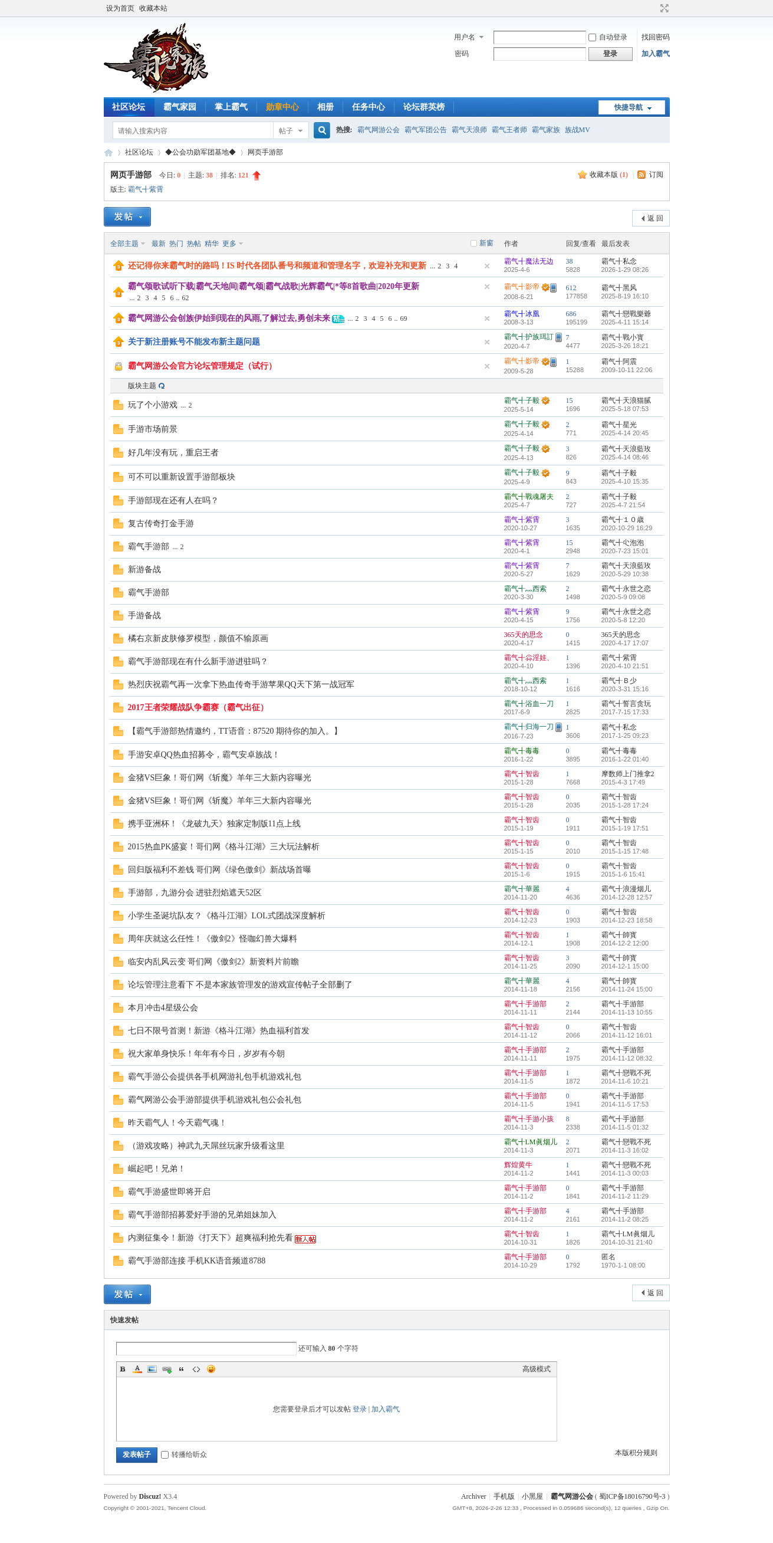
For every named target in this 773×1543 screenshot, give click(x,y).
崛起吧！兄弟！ (157, 1168)
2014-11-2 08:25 (625, 1219)
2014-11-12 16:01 (627, 1035)
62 (185, 298)
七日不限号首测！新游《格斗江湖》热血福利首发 (219, 1030)
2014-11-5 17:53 (625, 1104)
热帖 (194, 243)
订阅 (656, 174)
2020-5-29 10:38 (625, 573)
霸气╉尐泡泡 (622, 543)
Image (152, 1369)
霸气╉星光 (619, 425)
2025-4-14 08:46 (625, 457)
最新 (159, 243)
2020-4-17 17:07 (625, 642)
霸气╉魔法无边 (529, 261)
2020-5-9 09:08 (623, 596)
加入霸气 (656, 54)
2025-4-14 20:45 (625, 432)
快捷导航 (628, 107)
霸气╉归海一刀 (529, 727)
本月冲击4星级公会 (163, 1007)
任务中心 (368, 107)
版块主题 (142, 386)
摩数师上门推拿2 (627, 774)
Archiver (473, 1496)
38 (569, 261)
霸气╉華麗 (522, 889)
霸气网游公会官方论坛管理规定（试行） (202, 366)
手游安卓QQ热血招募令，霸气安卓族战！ (204, 754)
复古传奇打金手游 (161, 523)
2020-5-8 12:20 (623, 619)
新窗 (486, 243)
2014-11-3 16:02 (625, 1150)
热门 (176, 243)
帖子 (286, 131)
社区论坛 (128, 107)
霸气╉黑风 (619, 288)
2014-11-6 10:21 (625, 1081)
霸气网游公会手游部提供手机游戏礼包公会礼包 (214, 1099)
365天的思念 (523, 635)
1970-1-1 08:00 (623, 1265)
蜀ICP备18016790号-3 (632, 1496)
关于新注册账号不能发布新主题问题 (194, 341)
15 (569, 400)
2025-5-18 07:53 (625, 408)
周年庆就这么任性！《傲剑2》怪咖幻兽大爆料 (212, 938)
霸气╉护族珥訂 (529, 337)
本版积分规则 (636, 1453)
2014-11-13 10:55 (627, 1012)
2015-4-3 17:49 (623, 782)
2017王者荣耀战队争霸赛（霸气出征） (198, 707)
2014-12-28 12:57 (627, 897)
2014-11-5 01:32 (625, 1127)
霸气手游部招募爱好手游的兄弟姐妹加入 (202, 1214)
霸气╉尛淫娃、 (529, 658)
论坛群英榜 (424, 107)
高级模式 (536, 1369)
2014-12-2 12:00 (625, 943)
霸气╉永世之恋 (626, 589)
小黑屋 (532, 1496)
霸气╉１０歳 (622, 520)
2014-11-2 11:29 (625, 1196)
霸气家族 (546, 130)
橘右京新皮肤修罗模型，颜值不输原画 (198, 638)
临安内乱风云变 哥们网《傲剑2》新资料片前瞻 (214, 961)
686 (571, 314)
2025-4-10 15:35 (625, 481)
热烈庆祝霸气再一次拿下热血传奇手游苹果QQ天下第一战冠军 (241, 684)
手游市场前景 (152, 429)
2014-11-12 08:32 (627, 1058)
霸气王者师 (509, 130)
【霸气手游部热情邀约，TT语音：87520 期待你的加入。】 (235, 731)
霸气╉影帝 (522, 287)
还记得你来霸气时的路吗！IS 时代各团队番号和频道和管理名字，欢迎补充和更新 (277, 265)
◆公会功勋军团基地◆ (200, 152)
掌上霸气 (231, 107)
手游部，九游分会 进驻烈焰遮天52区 (195, 892)
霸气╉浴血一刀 (529, 704)
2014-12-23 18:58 (627, 920)
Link (167, 1369)
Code (196, 1369)
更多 (229, 243)
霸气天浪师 (469, 130)
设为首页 (120, 8)
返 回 (655, 218)
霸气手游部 (148, 546)
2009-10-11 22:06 (627, 369)
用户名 (464, 37)
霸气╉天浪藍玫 (626, 449)
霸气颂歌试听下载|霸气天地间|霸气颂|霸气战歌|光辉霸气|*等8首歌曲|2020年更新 (274, 286)
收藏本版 (609, 174)
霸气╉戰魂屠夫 (529, 497)
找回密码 (656, 37)
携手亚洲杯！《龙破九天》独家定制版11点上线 (214, 823)
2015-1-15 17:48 (625, 851)
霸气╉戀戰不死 (626, 1073)
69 (403, 318)
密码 (462, 54)
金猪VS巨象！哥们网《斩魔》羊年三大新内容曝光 (220, 777)
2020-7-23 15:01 (625, 550)
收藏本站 (153, 8)
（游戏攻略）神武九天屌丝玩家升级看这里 (206, 1145)
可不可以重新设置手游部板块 (181, 476)
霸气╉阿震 (619, 361)
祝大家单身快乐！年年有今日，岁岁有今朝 (206, 1053)
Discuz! (150, 1496)
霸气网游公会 (378, 130)
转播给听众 (184, 1454)
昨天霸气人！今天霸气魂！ (177, 1122)
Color (137, 1369)
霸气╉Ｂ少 (619, 681)
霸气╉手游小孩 (529, 1119)
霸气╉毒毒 (522, 751)
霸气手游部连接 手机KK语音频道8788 (197, 1260)
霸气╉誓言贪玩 (626, 704)
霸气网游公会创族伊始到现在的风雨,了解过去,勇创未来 (229, 318)
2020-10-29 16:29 (627, 527)
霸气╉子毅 (522, 400)
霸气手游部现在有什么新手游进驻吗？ (198, 661)
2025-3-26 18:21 (625, 345)
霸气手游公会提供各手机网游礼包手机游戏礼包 (214, 1076)
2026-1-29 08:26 (625, 269)
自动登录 (607, 37)
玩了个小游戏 (152, 404)
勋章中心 (282, 107)
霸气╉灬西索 (525, 589)
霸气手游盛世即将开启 (169, 1191)
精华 (212, 243)
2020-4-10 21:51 (625, 665)
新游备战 (144, 569)
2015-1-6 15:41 (623, 874)
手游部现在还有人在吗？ (173, 500)
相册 (325, 107)
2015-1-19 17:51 (625, 828)
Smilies (211, 1369)
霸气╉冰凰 (522, 314)
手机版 (504, 1496)
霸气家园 (179, 107)
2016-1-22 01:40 (625, 759)
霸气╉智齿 (522, 774)
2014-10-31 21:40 (627, 1242)
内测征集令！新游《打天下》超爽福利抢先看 (210, 1237)
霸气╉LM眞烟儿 (530, 1142)
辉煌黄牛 (518, 1165)
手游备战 (144, 615)
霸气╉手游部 (525, 1004)
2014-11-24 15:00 (627, 989)
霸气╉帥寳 (619, 935)
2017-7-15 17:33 (625, 711)
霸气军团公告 (425, 130)
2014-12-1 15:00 (625, 966)
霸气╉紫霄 (145, 189)
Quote (182, 1369)
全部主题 (124, 243)
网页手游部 (265, 152)
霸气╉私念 (619, 261)
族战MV (577, 130)
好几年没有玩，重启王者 (173, 452)
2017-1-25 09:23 (625, 735)
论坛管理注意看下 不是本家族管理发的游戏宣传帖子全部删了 (240, 984)
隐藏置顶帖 (487, 266)
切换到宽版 (663, 8)
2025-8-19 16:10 (625, 296)
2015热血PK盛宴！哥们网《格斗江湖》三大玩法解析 (224, 846)
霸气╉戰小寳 (622, 337)
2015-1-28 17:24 (625, 805)
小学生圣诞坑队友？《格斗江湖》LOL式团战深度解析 (226, 915)
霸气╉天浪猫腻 (626, 400)
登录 (360, 1409)
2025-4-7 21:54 (623, 504)
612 (571, 288)
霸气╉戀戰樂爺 (626, 314)
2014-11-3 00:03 (625, 1173)
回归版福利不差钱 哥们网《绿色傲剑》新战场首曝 (220, 869)
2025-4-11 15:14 (625, 322)
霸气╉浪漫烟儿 (626, 889)
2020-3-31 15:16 (625, 688)
